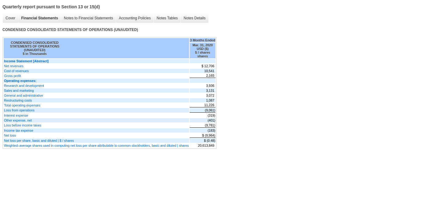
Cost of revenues (16, 71)
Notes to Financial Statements (88, 18)
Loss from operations (19, 110)
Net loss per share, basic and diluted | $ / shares (39, 140)
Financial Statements (39, 18)
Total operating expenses (22, 105)
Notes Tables (167, 18)
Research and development (24, 85)
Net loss (10, 135)
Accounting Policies (135, 18)
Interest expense (16, 115)
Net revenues (13, 66)
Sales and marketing (19, 90)
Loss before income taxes (22, 125)
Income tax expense (18, 130)
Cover (10, 18)
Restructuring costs (18, 100)
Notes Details (194, 18)
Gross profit (12, 76)
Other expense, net (18, 120)
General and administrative (23, 95)
